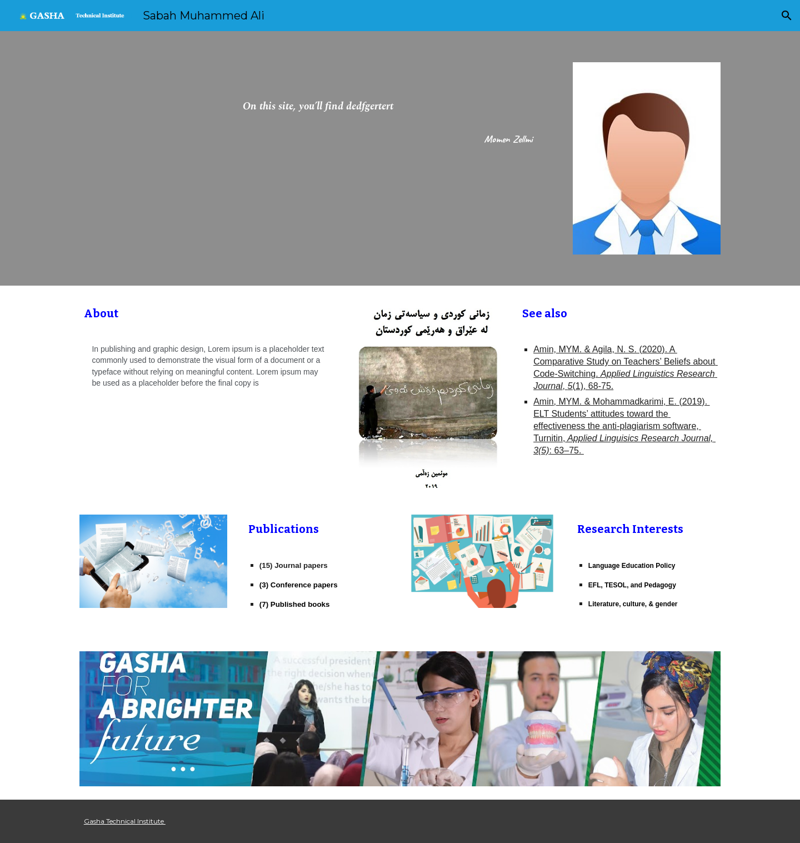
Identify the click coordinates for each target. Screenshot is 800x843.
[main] (317, 108)
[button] (786, 15)
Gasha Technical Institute (125, 821)
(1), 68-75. (592, 386)
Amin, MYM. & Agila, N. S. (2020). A (605, 349)
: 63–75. (566, 450)
